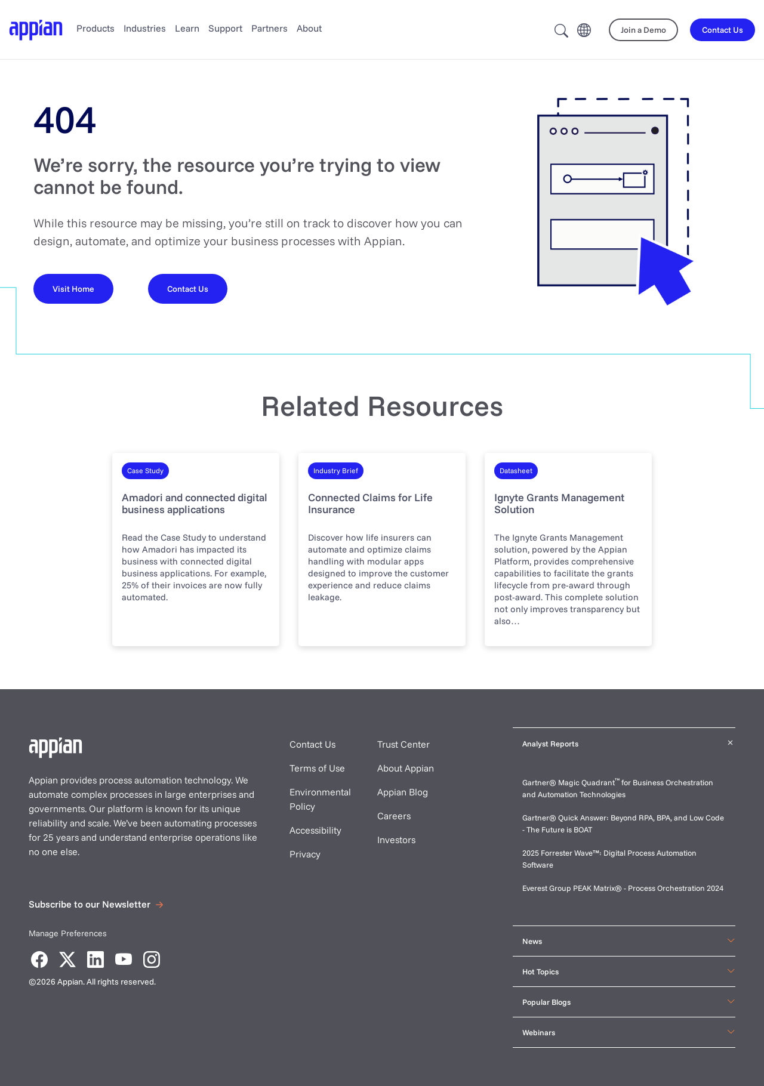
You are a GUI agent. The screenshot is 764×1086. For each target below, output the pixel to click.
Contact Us (312, 744)
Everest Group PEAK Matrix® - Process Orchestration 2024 (622, 888)
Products (95, 28)
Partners (269, 28)
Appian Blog (402, 792)
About (309, 28)
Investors (396, 840)
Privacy (305, 854)
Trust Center (403, 744)
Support (225, 28)
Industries (145, 28)
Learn (187, 28)
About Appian (405, 768)
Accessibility (315, 830)
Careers (394, 816)
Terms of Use (317, 768)
